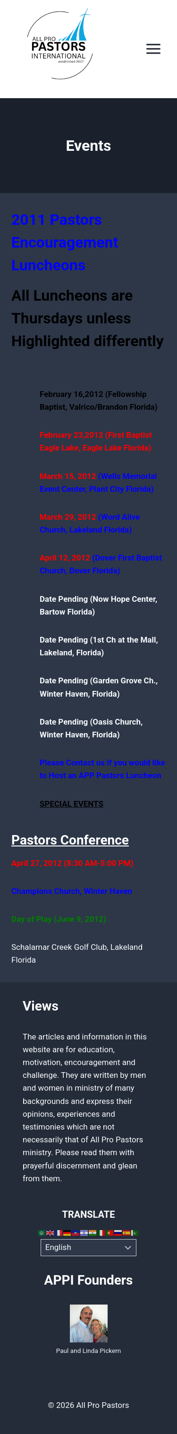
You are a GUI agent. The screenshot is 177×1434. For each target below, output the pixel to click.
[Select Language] (88, 1247)
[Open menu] (153, 49)
